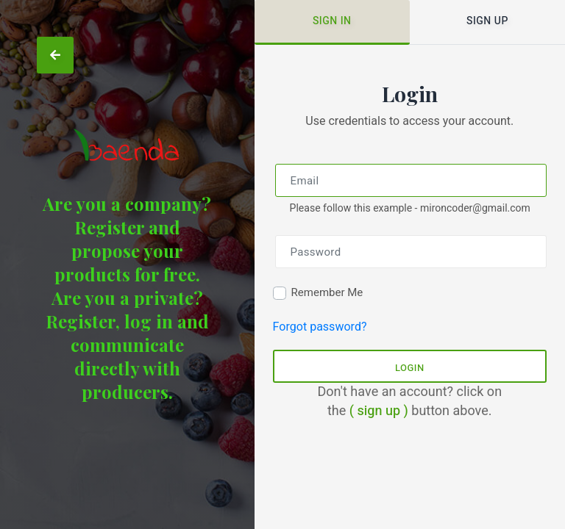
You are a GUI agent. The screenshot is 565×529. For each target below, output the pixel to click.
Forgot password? (320, 327)
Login (409, 368)
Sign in (332, 21)
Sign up (487, 21)
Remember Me (327, 292)
